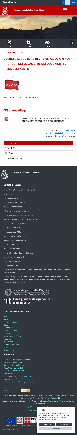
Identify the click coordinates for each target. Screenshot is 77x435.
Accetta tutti (47, 424)
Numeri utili (8, 325)
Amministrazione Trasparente (15, 336)
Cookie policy (51, 420)
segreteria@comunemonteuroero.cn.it (21, 215)
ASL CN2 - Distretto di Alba (14, 370)
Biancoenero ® (55, 401)
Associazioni (8, 347)
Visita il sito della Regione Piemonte (17, 359)
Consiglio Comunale (11, 322)
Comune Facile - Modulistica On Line (17, 376)
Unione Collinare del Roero (14, 365)
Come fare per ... (10, 327)
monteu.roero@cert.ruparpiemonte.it (20, 211)
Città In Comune (51, 398)
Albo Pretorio (8, 333)
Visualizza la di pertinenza (60, 133)
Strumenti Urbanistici (11, 344)
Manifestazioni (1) (12, 153)
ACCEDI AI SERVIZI (69, 2)
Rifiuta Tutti (64, 424)
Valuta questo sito (39, 407)
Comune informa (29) (13, 158)
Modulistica (8, 339)
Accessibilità (25, 387)
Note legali (5, 389)
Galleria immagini (10, 350)
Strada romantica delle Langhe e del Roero (19, 382)
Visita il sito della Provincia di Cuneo (17, 362)
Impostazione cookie (10, 429)
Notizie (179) (10, 148)
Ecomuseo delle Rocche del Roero (16, 379)
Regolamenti (8, 341)
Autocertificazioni (10, 330)
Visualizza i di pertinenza (60, 136)
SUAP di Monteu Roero (12, 373)
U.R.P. (6, 319)
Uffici (6, 316)
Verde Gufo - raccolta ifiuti (13, 368)
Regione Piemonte (9, 2)
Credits (17, 387)
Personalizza (56, 428)
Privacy (11, 387)
